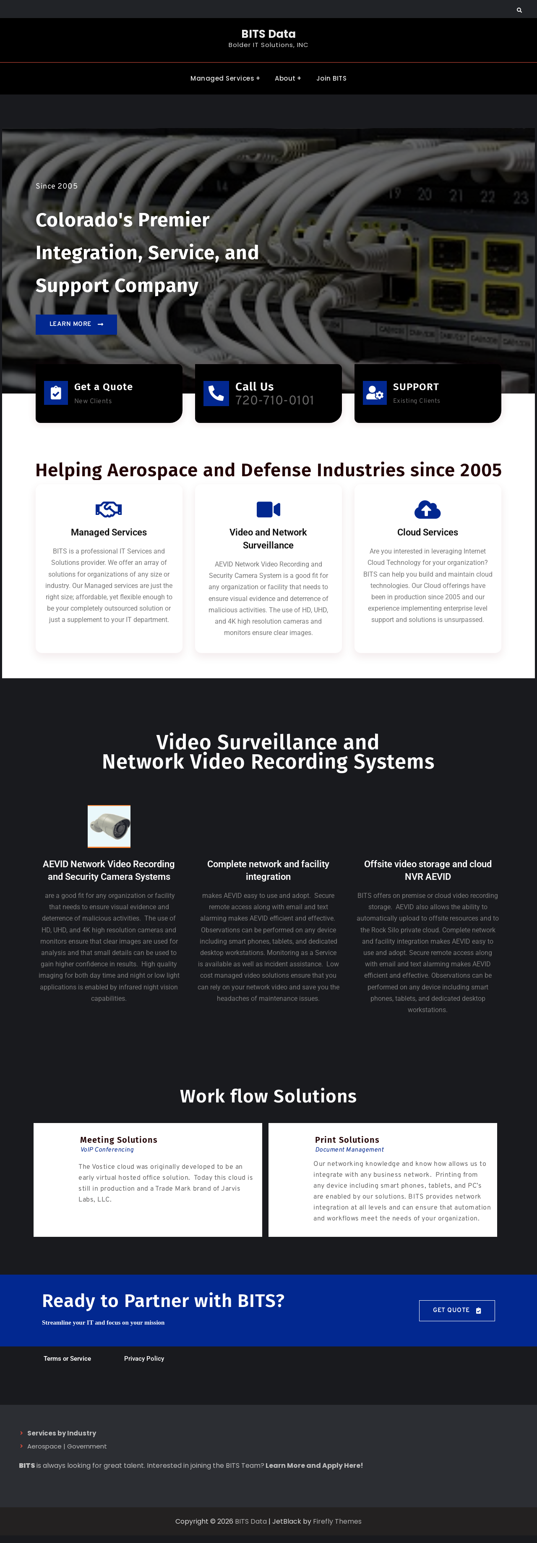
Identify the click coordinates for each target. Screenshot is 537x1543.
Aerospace (44, 1453)
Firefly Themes (337, 1528)
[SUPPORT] (375, 395)
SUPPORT (417, 388)
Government (87, 1453)
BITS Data (268, 34)
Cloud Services (427, 540)
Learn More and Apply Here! (314, 1473)
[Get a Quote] (56, 395)
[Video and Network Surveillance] (268, 516)
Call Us (260, 388)
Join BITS (331, 77)
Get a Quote (104, 388)
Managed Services (222, 77)
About (285, 77)
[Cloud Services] (427, 516)
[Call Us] (219, 398)
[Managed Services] (109, 516)
